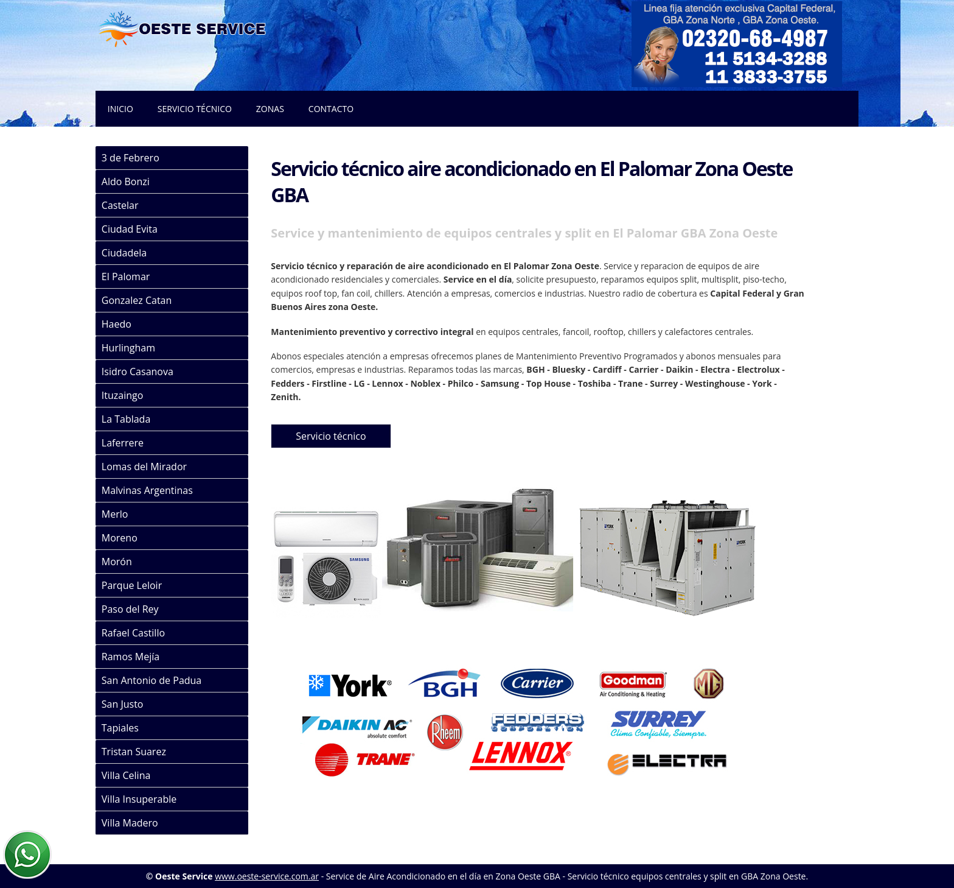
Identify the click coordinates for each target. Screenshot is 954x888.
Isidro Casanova (137, 371)
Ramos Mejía (130, 656)
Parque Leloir (132, 585)
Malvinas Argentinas (147, 490)
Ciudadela (124, 252)
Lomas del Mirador (144, 466)
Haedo (116, 324)
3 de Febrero (130, 157)
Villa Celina (126, 775)
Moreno (120, 537)
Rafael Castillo (133, 633)
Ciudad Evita (130, 229)
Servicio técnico (195, 109)
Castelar (120, 205)
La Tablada (126, 419)
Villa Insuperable (139, 799)
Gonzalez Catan (137, 300)
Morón (117, 561)
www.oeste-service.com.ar (267, 876)
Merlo (115, 514)
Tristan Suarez (134, 751)
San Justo (123, 704)
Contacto (330, 109)
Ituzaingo (123, 395)
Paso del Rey (130, 609)
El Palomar (126, 276)
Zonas (270, 109)
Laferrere (123, 442)
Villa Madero (130, 823)
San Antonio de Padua (151, 680)
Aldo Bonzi (126, 181)
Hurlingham (128, 347)
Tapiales (120, 728)
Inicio (120, 109)
